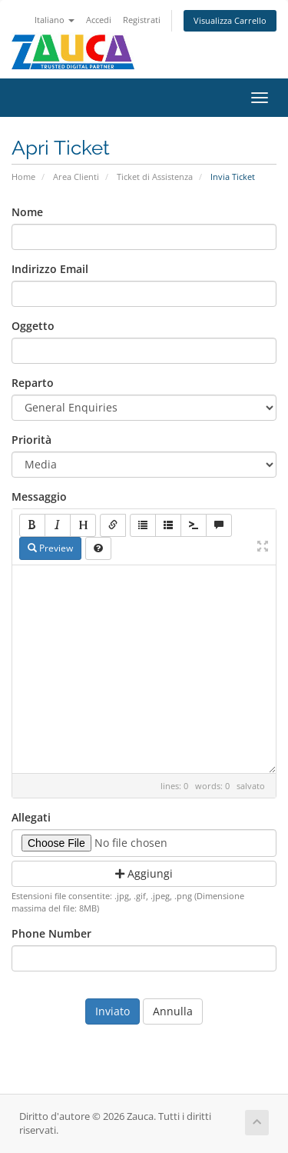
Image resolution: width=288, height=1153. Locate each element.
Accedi (98, 19)
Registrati (142, 19)
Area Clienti (76, 176)
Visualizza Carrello (230, 20)
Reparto (33, 382)
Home (23, 176)
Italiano (54, 19)
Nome (27, 212)
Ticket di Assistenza (155, 176)
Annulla (173, 1011)
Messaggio (39, 496)
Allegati (31, 817)
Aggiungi (144, 873)
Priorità (31, 439)
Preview (50, 548)
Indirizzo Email (50, 269)
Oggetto (33, 325)
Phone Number (51, 933)
